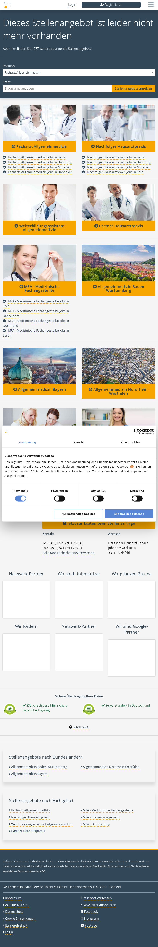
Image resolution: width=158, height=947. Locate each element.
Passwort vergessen (97, 898)
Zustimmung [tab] (27, 442)
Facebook (91, 911)
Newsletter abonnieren (99, 905)
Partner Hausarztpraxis (118, 225)
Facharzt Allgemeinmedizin (39, 146)
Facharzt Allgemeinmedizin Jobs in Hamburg (40, 162)
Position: (79, 70)
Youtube (91, 925)
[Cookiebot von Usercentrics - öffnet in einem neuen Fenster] (137, 431)
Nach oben (81, 727)
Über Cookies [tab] (130, 442)
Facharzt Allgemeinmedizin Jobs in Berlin (37, 157)
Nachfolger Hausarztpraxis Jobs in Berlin (116, 157)
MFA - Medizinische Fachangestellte (39, 288)
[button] (151, 6)
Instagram (91, 918)
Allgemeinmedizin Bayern (39, 389)
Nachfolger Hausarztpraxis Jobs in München (118, 167)
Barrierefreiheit (16, 925)
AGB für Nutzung (17, 905)
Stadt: (79, 86)
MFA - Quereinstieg (95, 824)
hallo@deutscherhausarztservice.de (68, 553)
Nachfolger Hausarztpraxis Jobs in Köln (115, 172)
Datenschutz (14, 911)
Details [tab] (79, 442)
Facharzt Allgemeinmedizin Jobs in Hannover (40, 172)
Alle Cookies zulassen (129, 513)
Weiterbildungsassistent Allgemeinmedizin (39, 227)
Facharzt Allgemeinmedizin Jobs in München (39, 167)
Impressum (13, 898)
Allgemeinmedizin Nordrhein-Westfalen (119, 391)
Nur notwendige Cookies (78, 513)
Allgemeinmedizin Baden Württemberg (118, 288)
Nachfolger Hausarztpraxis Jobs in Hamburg (119, 162)
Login (72, 4)
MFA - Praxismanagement (100, 817)
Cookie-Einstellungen (20, 918)
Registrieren (111, 4)
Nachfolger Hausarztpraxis (118, 146)
